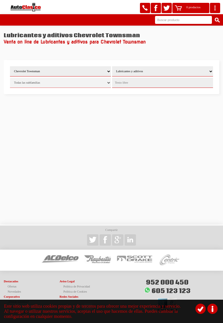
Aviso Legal (67, 281)
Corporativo (12, 296)
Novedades (14, 291)
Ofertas (12, 286)
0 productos (193, 7)
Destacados (11, 281)
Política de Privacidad (76, 286)
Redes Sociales (68, 296)
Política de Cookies (75, 291)
